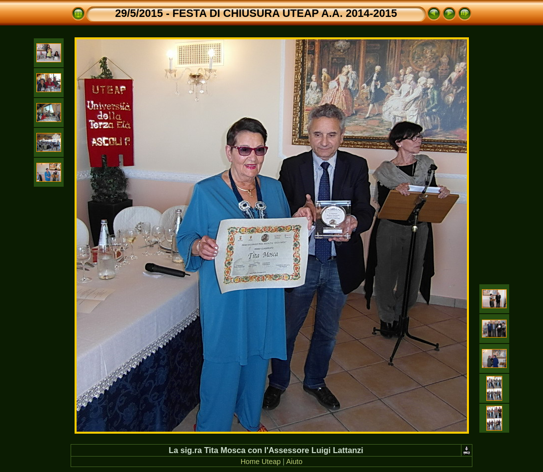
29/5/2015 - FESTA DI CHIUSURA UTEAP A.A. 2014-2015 (256, 13)
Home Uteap (261, 462)
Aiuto (294, 462)
